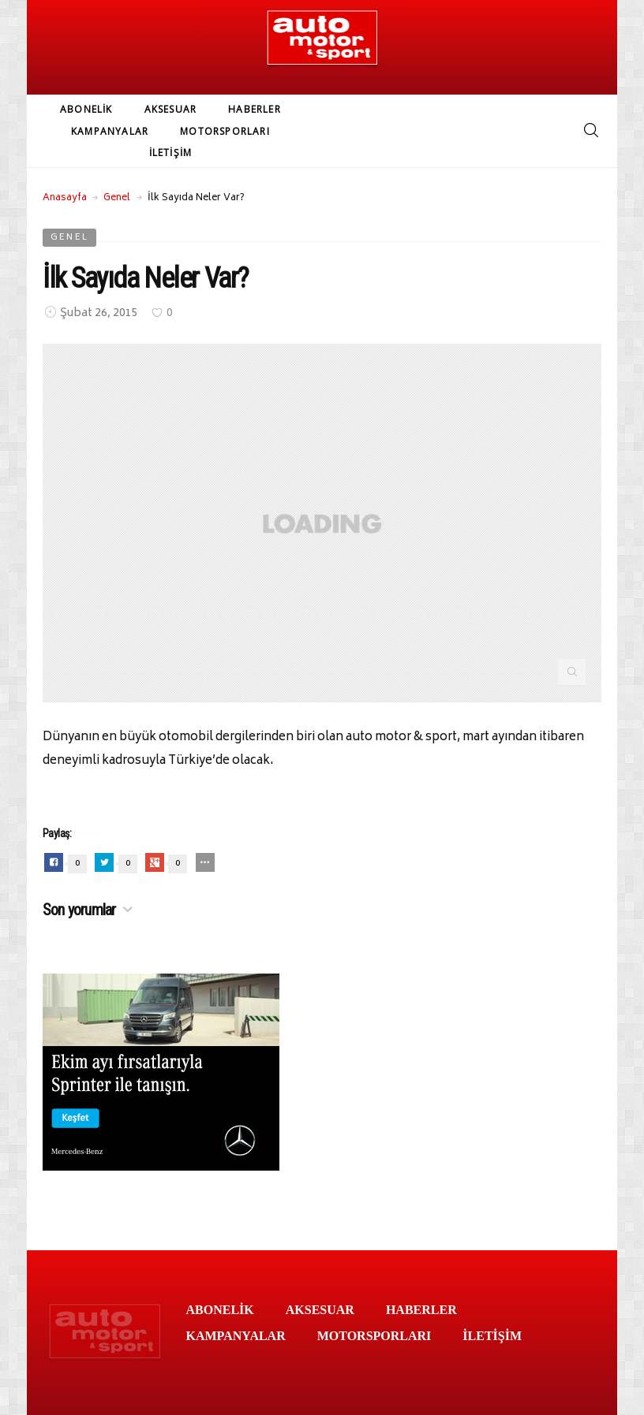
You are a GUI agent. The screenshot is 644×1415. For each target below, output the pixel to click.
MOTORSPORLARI (225, 131)
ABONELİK (86, 109)
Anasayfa (65, 198)
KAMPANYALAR (109, 131)
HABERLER (254, 109)
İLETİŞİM (171, 152)
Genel (116, 198)
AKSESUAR (170, 109)
